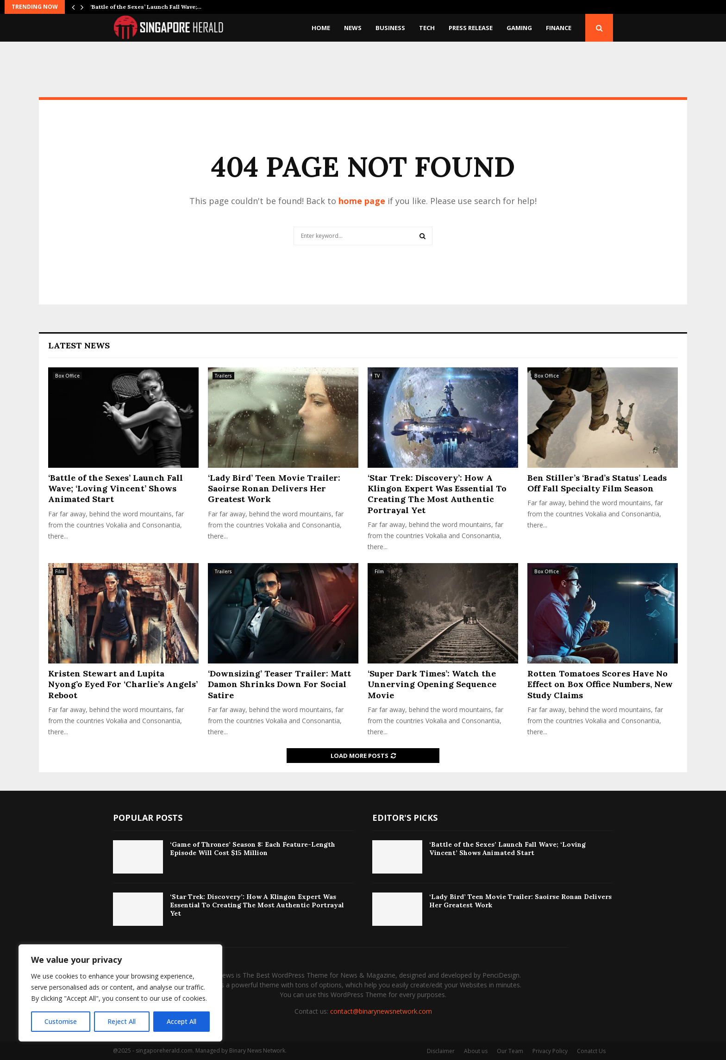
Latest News (79, 345)
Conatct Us (591, 1051)
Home (321, 28)
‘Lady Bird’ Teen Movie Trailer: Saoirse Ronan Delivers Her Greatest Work (274, 488)
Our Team (510, 1051)
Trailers (223, 375)
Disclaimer (441, 1051)
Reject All (121, 1021)
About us (476, 1051)
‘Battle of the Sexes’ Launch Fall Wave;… (145, 6)
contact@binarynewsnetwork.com (381, 1011)
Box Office (67, 375)
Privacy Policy (550, 1051)
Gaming (519, 28)
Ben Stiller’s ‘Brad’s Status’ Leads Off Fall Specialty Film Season (597, 483)
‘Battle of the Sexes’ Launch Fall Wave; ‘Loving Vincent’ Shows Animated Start (115, 488)
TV (377, 375)
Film (59, 571)
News (353, 28)
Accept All (181, 1021)
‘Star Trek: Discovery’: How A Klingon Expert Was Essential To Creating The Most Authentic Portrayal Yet (437, 493)
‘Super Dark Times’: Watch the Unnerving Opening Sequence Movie (432, 684)
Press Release (471, 28)
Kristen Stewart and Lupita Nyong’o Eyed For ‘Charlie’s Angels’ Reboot (123, 684)
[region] (120, 992)
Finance (558, 28)
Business (390, 28)
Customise (60, 1021)
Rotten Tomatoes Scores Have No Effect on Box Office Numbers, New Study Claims (600, 684)
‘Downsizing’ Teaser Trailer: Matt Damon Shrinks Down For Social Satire (279, 684)
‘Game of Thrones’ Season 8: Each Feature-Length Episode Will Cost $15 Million (252, 848)
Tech (427, 28)
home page (361, 200)
